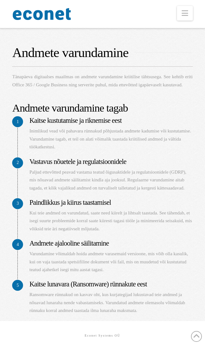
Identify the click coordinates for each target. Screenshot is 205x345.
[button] (185, 13)
